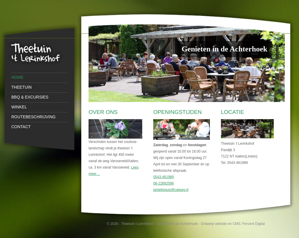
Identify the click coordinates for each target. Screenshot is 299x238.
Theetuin (21, 87)
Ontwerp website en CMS (220, 224)
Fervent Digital (253, 224)
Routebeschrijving (33, 116)
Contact (21, 126)
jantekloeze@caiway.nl (170, 190)
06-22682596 (163, 183)
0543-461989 (163, 177)
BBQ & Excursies (29, 97)
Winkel (19, 107)
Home (17, 77)
